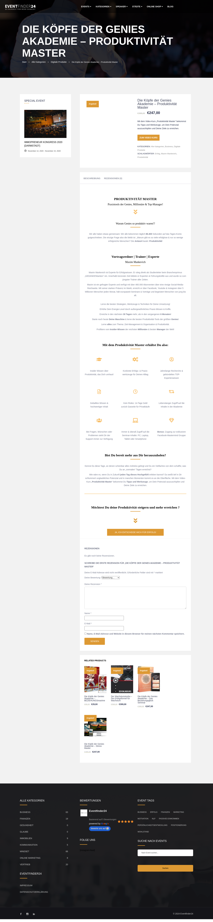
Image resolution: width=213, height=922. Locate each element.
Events (86, 6)
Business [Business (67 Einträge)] (142, 812)
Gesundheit (26, 825)
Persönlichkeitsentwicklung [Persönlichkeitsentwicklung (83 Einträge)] (152, 825)
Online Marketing (30, 858)
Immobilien (26, 838)
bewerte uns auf (100, 828)
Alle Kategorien (39, 62)
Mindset (24, 851)
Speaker (122, 6)
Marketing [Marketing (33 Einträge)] (178, 812)
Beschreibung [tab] (92, 178)
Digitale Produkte (59, 62)
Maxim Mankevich (168, 154)
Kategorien (103, 6)
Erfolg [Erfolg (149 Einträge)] (153, 812)
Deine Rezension (93, 584)
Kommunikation (28, 845)
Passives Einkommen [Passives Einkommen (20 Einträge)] (169, 819)
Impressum (26, 885)
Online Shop (155, 6)
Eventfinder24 (98, 810)
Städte (137, 6)
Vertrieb (25, 864)
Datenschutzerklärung (34, 892)
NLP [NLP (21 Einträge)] (153, 819)
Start (24, 62)
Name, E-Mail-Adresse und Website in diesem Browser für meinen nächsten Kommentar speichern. (136, 634)
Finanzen (25, 819)
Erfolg (157, 154)
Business (169, 146)
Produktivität (142, 157)
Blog (170, 6)
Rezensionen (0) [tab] (113, 178)
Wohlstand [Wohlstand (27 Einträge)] (143, 832)
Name (87, 613)
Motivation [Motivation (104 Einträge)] (143, 819)
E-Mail (88, 623)
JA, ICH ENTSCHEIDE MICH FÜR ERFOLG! (135, 532)
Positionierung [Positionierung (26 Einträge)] (178, 825)
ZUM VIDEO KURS (148, 137)
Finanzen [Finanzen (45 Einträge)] (165, 812)
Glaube (24, 832)
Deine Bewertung (93, 577)
